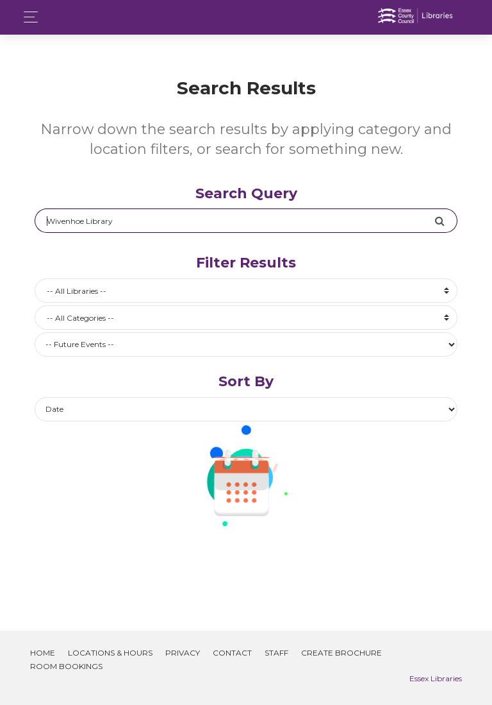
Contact (232, 653)
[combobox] (246, 290)
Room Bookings (66, 666)
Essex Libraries (435, 678)
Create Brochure (341, 653)
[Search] (234, 220)
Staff (276, 653)
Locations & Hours (110, 653)
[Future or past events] (246, 344)
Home (42, 653)
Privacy (182, 653)
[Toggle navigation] (27, 17)
